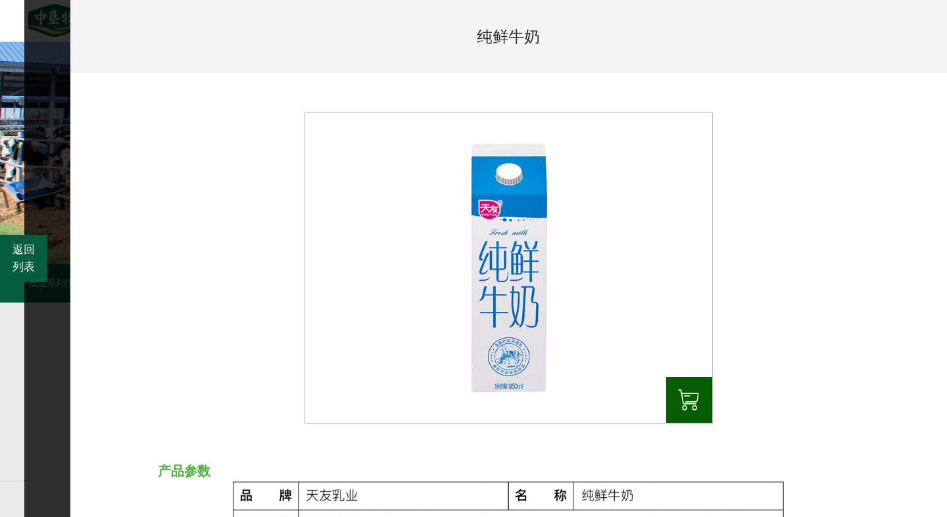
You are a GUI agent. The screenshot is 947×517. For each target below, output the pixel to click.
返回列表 (23, 258)
